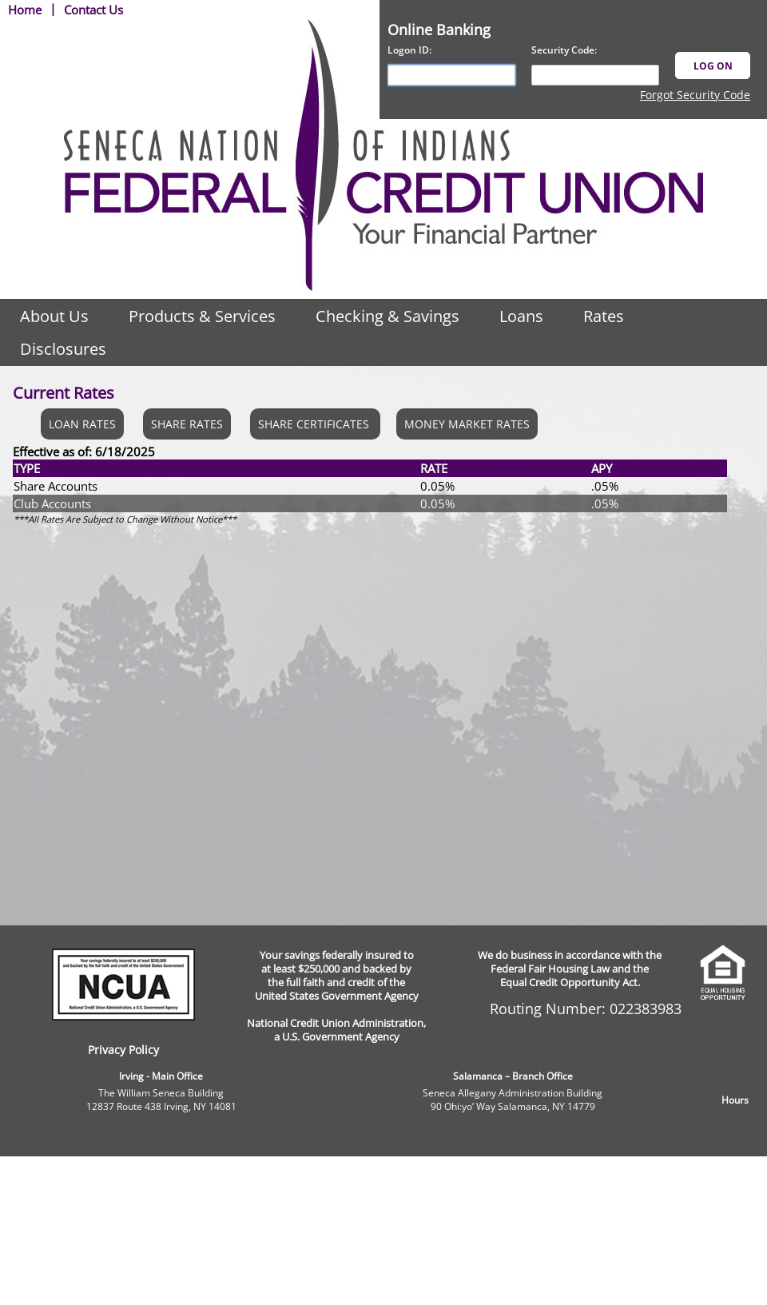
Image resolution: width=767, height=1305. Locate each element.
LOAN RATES (82, 424)
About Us (54, 316)
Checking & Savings (387, 316)
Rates (603, 316)
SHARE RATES (187, 424)
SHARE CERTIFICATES (315, 424)
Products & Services (202, 316)
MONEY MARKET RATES (467, 424)
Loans (521, 316)
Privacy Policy (123, 1049)
